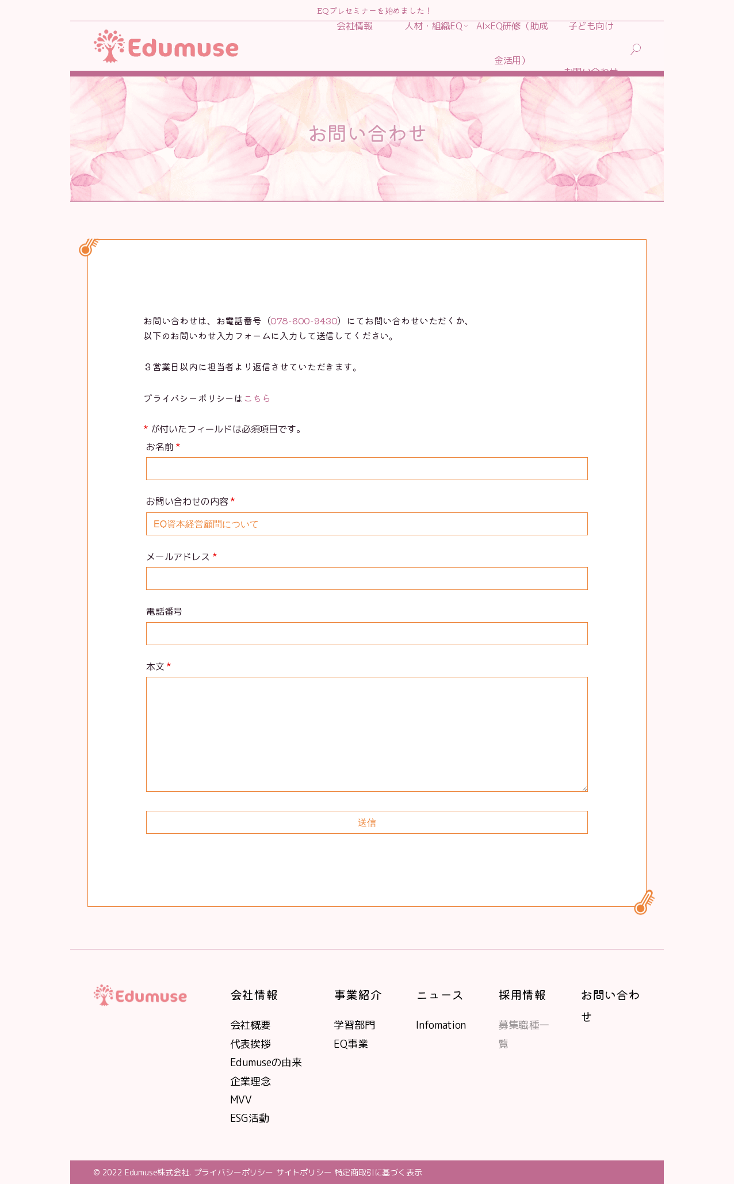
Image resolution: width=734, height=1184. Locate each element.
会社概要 (250, 1025)
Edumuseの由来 (266, 1062)
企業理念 (250, 1081)
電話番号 (164, 611)
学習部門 (354, 1025)
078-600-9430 (303, 320)
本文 (158, 666)
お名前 (163, 446)
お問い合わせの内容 (190, 501)
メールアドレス (181, 556)
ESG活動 (249, 1118)
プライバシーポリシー (233, 1172)
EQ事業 (351, 1044)
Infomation (441, 1025)
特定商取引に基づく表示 (378, 1172)
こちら (256, 398)
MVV (241, 1100)
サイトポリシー (304, 1172)
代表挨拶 (250, 1044)
